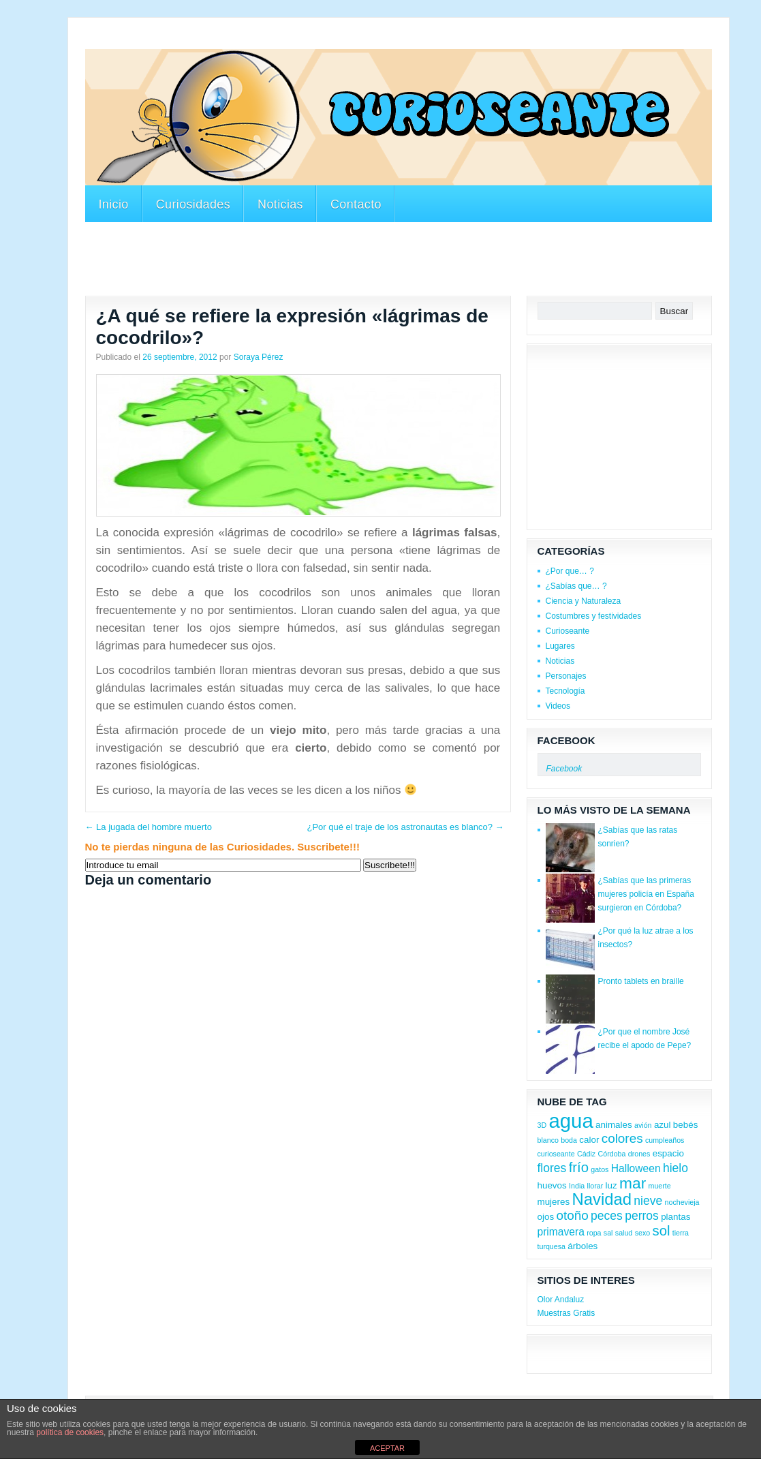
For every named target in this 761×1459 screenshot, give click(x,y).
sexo (643, 1233)
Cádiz (586, 1154)
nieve (648, 1201)
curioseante (556, 1154)
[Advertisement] (333, 40)
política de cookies (70, 1432)
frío (579, 1167)
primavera (561, 1232)
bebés (685, 1125)
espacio (668, 1153)
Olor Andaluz (561, 1299)
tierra (680, 1233)
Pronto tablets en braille (641, 981)
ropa (594, 1233)
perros (642, 1216)
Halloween (636, 1168)
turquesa (551, 1246)
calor (589, 1140)
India (577, 1186)
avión (642, 1125)
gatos (599, 1169)
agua (570, 1120)
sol (661, 1230)
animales (613, 1125)
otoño (572, 1215)
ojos (546, 1217)
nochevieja (682, 1202)
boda (569, 1140)
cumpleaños (664, 1140)
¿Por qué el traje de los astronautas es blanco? (405, 827)
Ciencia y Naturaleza (583, 601)
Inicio (114, 204)
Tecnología (565, 691)
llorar (595, 1186)
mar (632, 1183)
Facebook (566, 740)
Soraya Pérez (258, 357)
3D (542, 1125)
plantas (675, 1217)
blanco (548, 1140)
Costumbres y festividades (594, 616)
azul (662, 1125)
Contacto (356, 204)
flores (552, 1168)
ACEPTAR (387, 1448)
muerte (660, 1186)
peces (607, 1216)
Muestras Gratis (566, 1313)
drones (639, 1154)
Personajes (566, 676)
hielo (675, 1168)
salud (623, 1233)
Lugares (560, 646)
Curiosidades (193, 204)
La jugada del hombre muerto (148, 827)
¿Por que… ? (570, 571)
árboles (582, 1246)
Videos (558, 706)
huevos (552, 1185)
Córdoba (612, 1154)
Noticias (280, 204)
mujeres (554, 1202)
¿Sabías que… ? (576, 586)
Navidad (602, 1199)
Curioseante (568, 631)
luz (611, 1185)
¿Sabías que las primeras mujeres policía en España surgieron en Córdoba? (646, 894)
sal (608, 1233)
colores (622, 1138)
